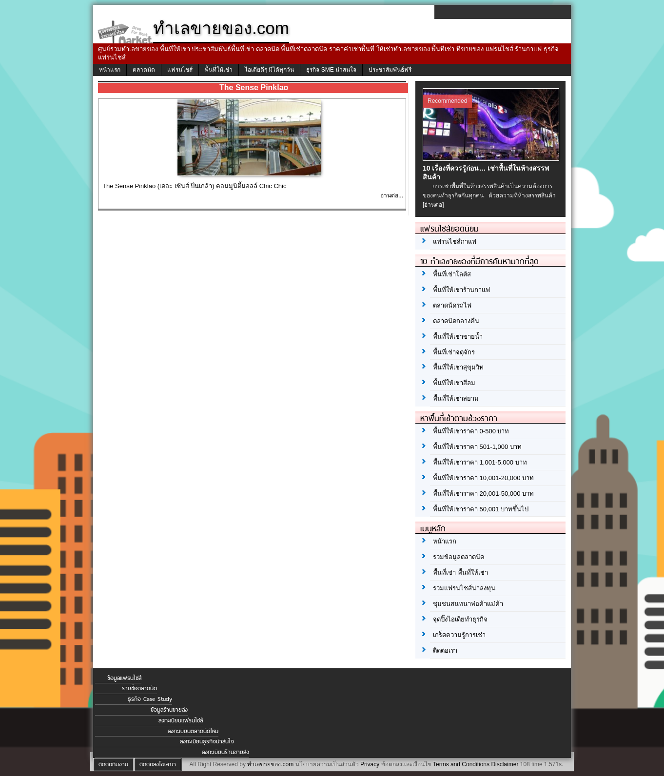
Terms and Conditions (461, 764)
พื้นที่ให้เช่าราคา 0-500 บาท (471, 431)
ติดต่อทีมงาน (113, 764)
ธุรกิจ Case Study (150, 699)
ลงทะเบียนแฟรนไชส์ (180, 720)
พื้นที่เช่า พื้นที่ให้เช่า (460, 572)
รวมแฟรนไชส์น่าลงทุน (464, 588)
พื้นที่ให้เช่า (219, 69)
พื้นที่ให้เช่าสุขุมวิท (458, 367)
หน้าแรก (109, 69)
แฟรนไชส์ (180, 69)
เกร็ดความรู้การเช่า (459, 635)
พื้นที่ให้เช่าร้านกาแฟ (461, 289)
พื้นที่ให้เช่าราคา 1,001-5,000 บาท (480, 462)
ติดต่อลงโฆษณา (157, 764)
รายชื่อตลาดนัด (139, 688)
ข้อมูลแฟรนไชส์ (124, 678)
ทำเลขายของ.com (270, 764)
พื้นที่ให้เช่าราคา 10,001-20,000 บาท (483, 478)
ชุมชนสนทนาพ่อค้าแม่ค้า (468, 603)
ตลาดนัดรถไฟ (452, 305)
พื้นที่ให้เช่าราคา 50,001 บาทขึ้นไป (480, 509)
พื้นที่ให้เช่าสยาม (456, 398)
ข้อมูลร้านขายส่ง (169, 710)
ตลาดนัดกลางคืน (456, 321)
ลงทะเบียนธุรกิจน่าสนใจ (207, 741)
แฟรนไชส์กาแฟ (454, 241)
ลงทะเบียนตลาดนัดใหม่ (193, 731)
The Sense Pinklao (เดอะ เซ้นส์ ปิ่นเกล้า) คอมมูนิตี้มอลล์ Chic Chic (194, 186)
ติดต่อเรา (445, 650)
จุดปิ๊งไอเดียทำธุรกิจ (460, 619)
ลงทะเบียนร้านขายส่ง (225, 752)
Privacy (369, 764)
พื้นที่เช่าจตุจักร (454, 352)
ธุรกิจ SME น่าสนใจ (331, 69)
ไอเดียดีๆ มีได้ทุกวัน (269, 69)
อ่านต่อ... (391, 195)
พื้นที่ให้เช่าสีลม (454, 383)
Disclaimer (504, 764)
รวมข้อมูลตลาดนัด (458, 557)
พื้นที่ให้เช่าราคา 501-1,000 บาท (477, 446)
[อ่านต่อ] (433, 204)
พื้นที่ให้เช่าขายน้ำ (458, 336)
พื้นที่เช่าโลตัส (452, 274)
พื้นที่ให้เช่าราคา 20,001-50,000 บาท (483, 493)
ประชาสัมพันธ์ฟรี (390, 69)
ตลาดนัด (144, 69)
